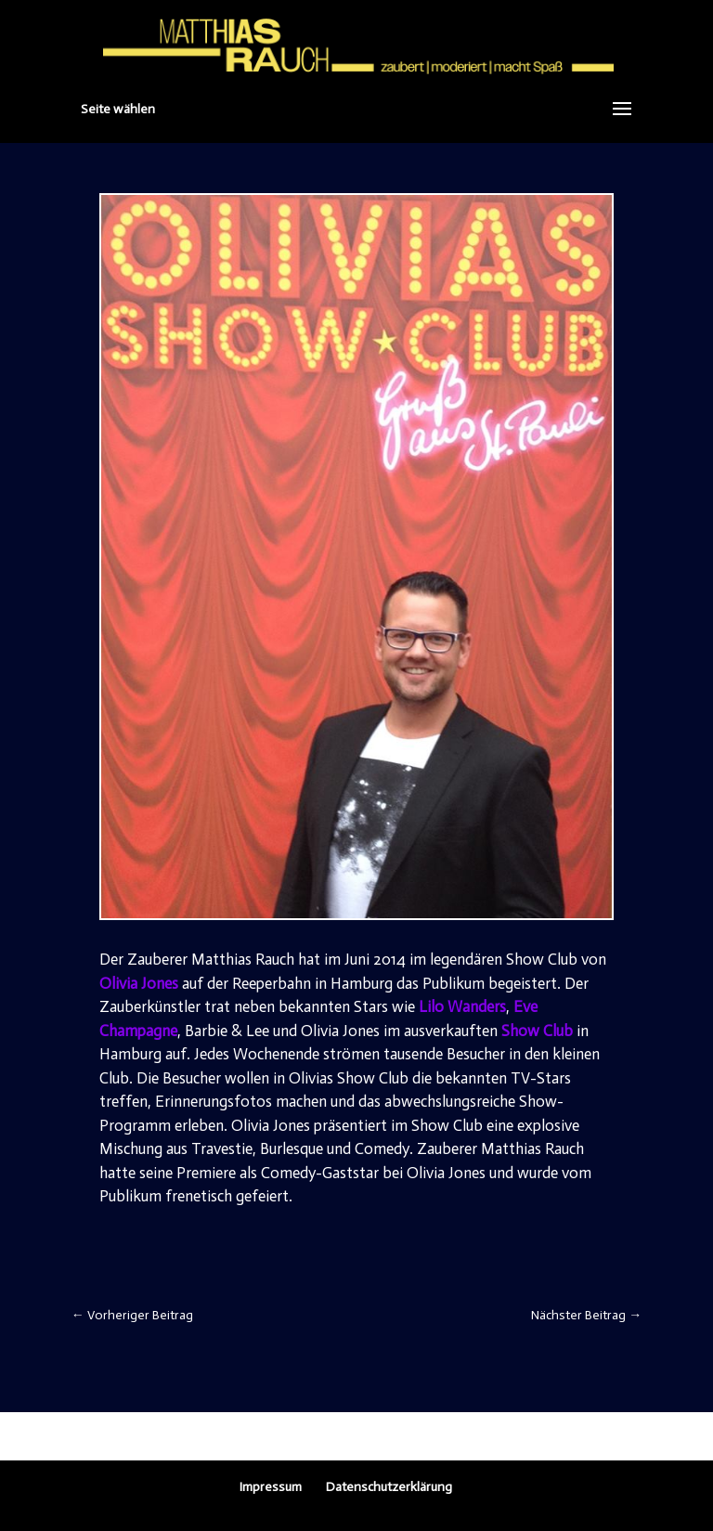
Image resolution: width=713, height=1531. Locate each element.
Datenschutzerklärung (389, 1487)
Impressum (271, 1487)
